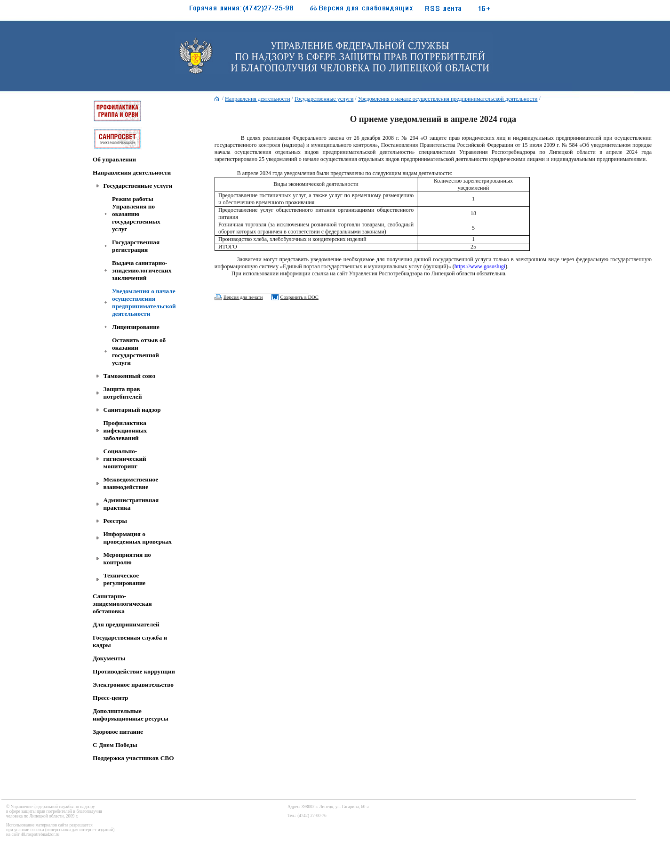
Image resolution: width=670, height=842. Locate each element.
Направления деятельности (132, 172)
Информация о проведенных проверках (138, 537)
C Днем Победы (115, 744)
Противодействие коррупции (134, 671)
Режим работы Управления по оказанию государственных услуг (136, 214)
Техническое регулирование (125, 579)
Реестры (115, 520)
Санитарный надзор (132, 409)
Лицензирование (136, 326)
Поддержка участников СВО (133, 758)
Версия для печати (243, 297)
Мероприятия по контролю (128, 558)
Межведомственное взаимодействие (131, 483)
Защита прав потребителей (123, 392)
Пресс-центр (110, 697)
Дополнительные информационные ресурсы (130, 714)
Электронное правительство (133, 684)
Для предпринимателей (126, 624)
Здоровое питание (118, 731)
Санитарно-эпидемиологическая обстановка (122, 604)
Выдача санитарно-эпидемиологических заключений (141, 270)
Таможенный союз (130, 375)
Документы (109, 658)
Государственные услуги (138, 185)
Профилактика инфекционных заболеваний (125, 430)
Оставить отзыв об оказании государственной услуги (139, 351)
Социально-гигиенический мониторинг (125, 459)
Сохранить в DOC (299, 297)
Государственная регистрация (136, 246)
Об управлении (114, 159)
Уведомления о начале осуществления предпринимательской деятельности (144, 302)
